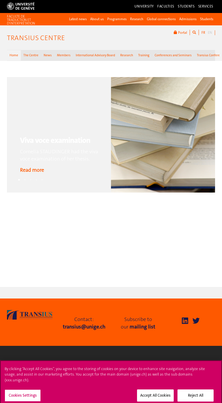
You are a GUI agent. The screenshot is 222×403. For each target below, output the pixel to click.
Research (136, 19)
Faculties (165, 6)
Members (64, 55)
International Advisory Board (95, 55)
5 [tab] (42, 180)
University (144, 6)
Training (143, 55)
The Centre (30, 55)
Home (14, 55)
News (48, 55)
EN (210, 32)
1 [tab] (19, 180)
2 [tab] (25, 180)
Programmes (117, 19)
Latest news (78, 19)
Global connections (161, 19)
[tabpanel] (111, 135)
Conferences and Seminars (173, 55)
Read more (32, 170)
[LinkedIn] (185, 321)
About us (97, 19)
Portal (180, 32)
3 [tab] (31, 180)
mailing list (142, 326)
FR (203, 32)
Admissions (188, 19)
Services (206, 6)
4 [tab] (36, 180)
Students (186, 6)
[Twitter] (196, 321)
